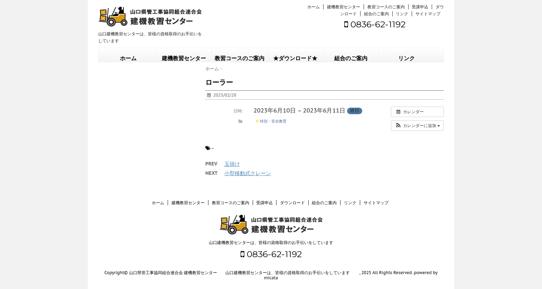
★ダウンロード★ (295, 58)
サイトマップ (427, 13)
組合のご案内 (376, 13)
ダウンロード (292, 202)
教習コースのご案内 (386, 6)
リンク (402, 13)
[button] (417, 125)
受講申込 (420, 6)
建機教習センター (343, 6)
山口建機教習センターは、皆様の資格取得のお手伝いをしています (271, 242)
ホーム (313, 6)
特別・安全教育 (271, 121)
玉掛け (232, 164)
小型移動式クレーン (247, 173)
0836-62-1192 (374, 24)
